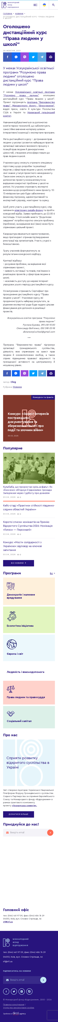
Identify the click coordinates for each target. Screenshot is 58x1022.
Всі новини (18, 563)
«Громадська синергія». (24, 806)
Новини (17, 387)
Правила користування (13, 1005)
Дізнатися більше (18, 814)
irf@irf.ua (8, 922)
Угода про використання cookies (18, 1008)
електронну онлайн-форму (29, 210)
